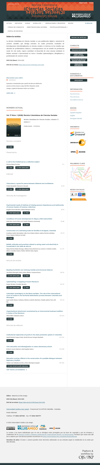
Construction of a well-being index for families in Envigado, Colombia (31, 231)
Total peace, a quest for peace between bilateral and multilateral (29, 183)
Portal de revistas (15, 31)
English (72, 115)
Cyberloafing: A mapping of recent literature (22, 282)
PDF (10, 147)
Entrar (91, 3)
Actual (9, 23)
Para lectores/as (75, 94)
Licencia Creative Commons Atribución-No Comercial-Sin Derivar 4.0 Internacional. (46, 434)
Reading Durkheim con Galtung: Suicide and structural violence (29, 270)
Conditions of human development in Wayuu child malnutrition (29, 219)
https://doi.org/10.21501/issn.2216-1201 (31, 65)
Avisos (27, 23)
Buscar (88, 23)
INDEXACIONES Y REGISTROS (55, 23)
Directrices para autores (37, 27)
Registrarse (83, 3)
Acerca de (37, 23)
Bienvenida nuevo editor (14, 78)
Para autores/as (74, 97)
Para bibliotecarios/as (76, 100)
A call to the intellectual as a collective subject (23, 162)
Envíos (70, 23)
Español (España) (75, 112)
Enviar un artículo (78, 37)
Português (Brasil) (76, 118)
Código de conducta (16, 27)
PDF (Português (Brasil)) (18, 366)
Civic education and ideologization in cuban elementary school (29, 346)
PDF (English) (23, 167)
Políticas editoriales (58, 27)
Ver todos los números (15, 369)
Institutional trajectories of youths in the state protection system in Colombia (34, 335)
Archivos (18, 23)
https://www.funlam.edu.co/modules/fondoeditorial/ (60, 436)
